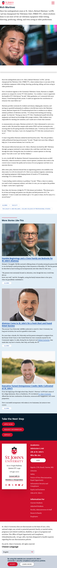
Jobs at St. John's (36, 501)
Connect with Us (14, 485)
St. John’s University (44, 402)
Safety (32, 483)
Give (38, 469)
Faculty (15, 205)
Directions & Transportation (14, 488)
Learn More (27, 564)
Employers (34, 525)
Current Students (36, 511)
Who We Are (35, 463)
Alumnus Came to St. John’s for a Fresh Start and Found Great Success (27, 330)
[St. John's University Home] (8, 3)
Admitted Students (36, 515)
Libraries (33, 479)
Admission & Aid (37, 457)
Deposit (7, 443)
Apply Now (8, 433)
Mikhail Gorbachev (44, 346)
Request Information (13, 438)
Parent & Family (36, 521)
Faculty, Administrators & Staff (41, 518)
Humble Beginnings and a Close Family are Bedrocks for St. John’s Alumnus (27, 262)
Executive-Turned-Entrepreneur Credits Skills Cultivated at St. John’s (27, 395)
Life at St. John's (37, 460)
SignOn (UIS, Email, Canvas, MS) (42, 476)
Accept (12, 564)
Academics (34, 453)
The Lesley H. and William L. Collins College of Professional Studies (26, 209)
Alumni (4, 205)
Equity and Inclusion (37, 498)
